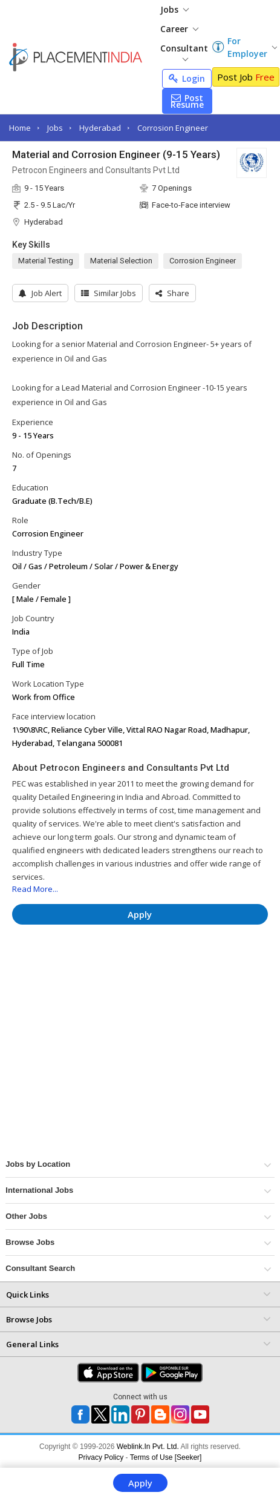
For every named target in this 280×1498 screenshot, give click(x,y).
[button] (172, 293)
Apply (140, 1483)
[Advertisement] (124, 970)
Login (187, 78)
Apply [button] (140, 914)
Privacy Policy (101, 1457)
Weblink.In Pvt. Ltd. (148, 1446)
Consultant (184, 51)
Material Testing (45, 260)
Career (179, 29)
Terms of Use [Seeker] (166, 1457)
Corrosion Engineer (172, 127)
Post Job (246, 77)
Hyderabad (100, 127)
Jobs (174, 9)
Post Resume (187, 101)
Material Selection (121, 260)
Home (20, 127)
